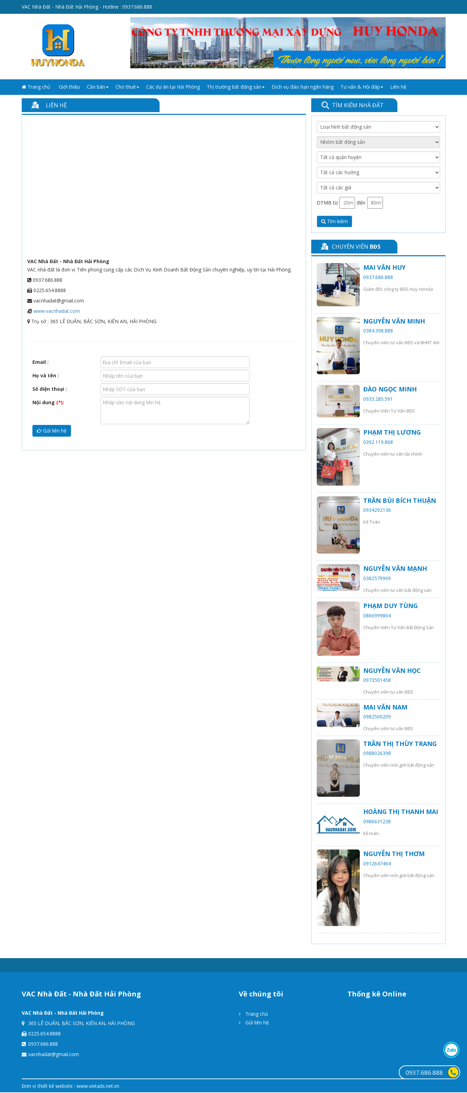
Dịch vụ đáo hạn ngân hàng (303, 86)
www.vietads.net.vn (98, 1086)
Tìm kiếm (334, 221)
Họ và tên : (45, 375)
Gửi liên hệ (52, 430)
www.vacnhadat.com (56, 311)
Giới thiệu (69, 86)
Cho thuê (127, 86)
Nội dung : (48, 402)
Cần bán (98, 86)
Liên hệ (398, 86)
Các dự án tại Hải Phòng (173, 86)
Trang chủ (36, 86)
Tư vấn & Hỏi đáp (362, 86)
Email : (40, 362)
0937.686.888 (137, 6)
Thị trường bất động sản (236, 86)
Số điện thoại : (49, 389)
